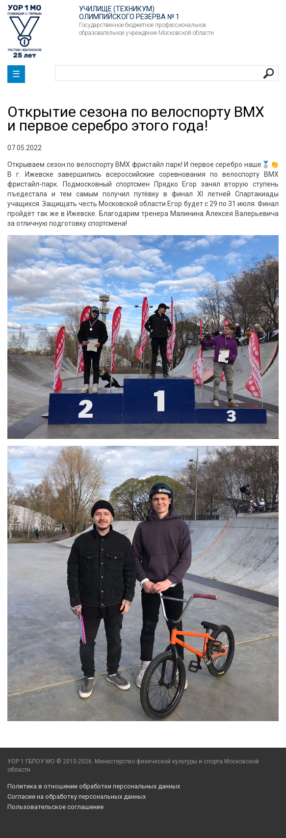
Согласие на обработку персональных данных (76, 796)
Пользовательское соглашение (55, 807)
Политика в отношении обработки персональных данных (93, 786)
